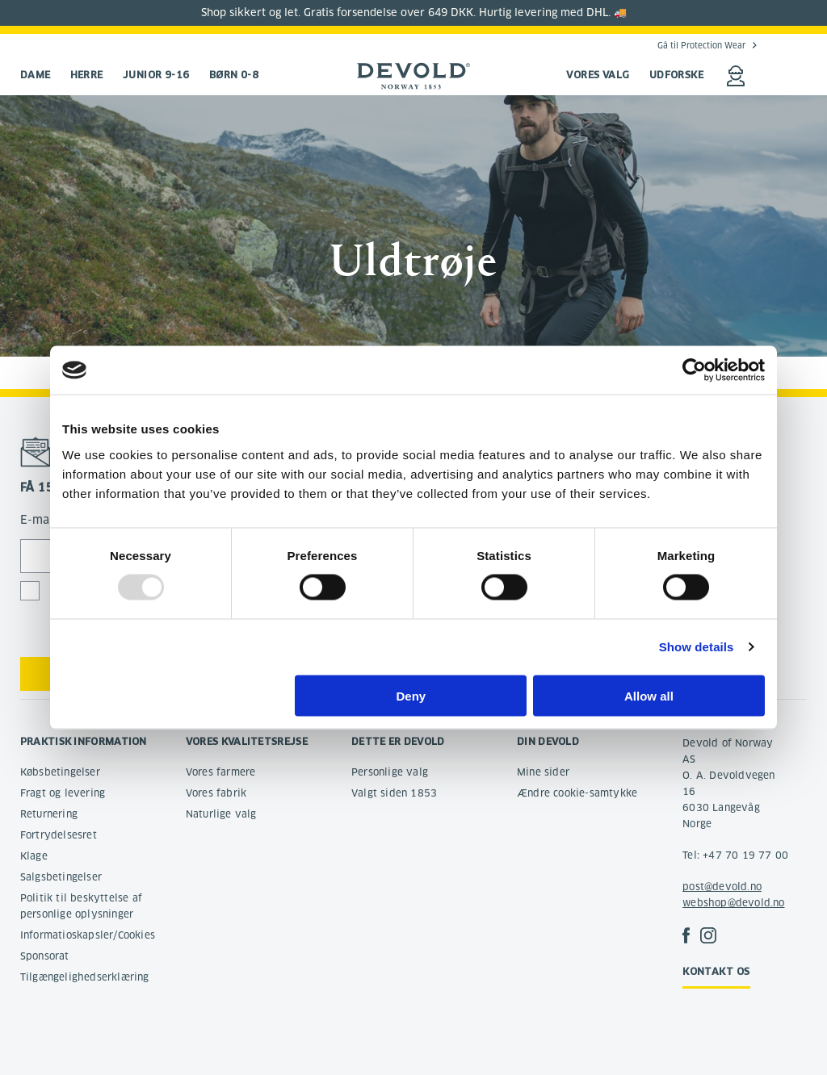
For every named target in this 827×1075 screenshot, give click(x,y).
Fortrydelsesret (58, 835)
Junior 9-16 (156, 74)
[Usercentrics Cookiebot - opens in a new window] (694, 370)
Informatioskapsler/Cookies (87, 935)
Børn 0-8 (234, 74)
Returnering (49, 814)
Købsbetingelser (60, 772)
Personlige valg (389, 772)
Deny (411, 695)
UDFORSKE (676, 74)
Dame (35, 74)
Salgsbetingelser (61, 877)
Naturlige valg (221, 814)
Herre (86, 74)
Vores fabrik (216, 793)
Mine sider (543, 772)
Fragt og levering (62, 793)
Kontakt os (716, 971)
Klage (34, 856)
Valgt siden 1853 (394, 793)
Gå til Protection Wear (701, 45)
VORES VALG (598, 74)
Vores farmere (221, 772)
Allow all (649, 695)
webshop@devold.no (733, 903)
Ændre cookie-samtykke (577, 793)
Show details (696, 647)
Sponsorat (44, 956)
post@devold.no (722, 886)
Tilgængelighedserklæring (84, 977)
